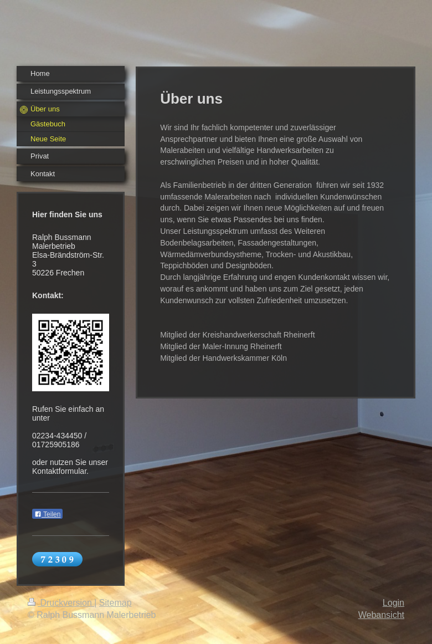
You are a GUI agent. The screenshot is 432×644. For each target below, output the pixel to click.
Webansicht (381, 615)
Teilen (47, 514)
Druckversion (61, 602)
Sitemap (115, 602)
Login (393, 602)
